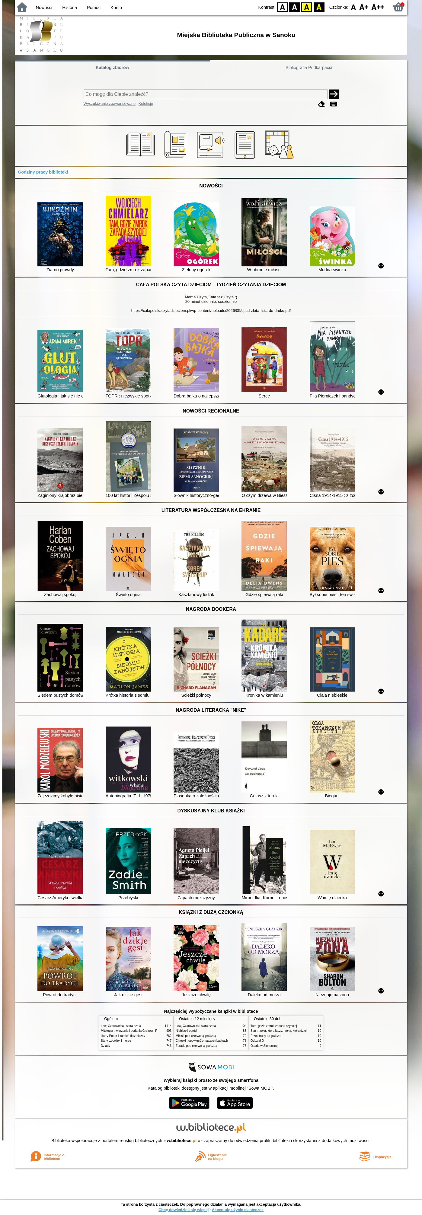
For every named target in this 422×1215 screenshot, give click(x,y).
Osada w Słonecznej (264, 1045)
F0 (353, 6)
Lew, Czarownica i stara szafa (121, 1026)
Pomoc (94, 7)
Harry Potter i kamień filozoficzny (123, 1036)
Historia (69, 7)
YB (307, 6)
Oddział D (257, 1040)
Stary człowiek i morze (116, 1040)
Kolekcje (146, 103)
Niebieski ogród (186, 1030)
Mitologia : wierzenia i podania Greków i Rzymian (134, 1030)
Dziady (105, 1045)
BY (319, 6)
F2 (378, 6)
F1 (364, 6)
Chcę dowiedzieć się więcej (183, 1209)
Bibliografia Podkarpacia (309, 67)
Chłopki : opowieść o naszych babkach (202, 1040)
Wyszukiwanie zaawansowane (110, 103)
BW (295, 6)
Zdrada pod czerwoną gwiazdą (196, 1045)
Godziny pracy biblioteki (43, 172)
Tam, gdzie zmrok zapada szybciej (274, 1026)
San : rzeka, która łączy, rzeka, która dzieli (279, 1030)
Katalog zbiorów (112, 67)
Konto (116, 7)
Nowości (44, 7)
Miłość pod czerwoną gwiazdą (196, 1036)
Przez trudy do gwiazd (265, 1036)
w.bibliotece (182, 1140)
